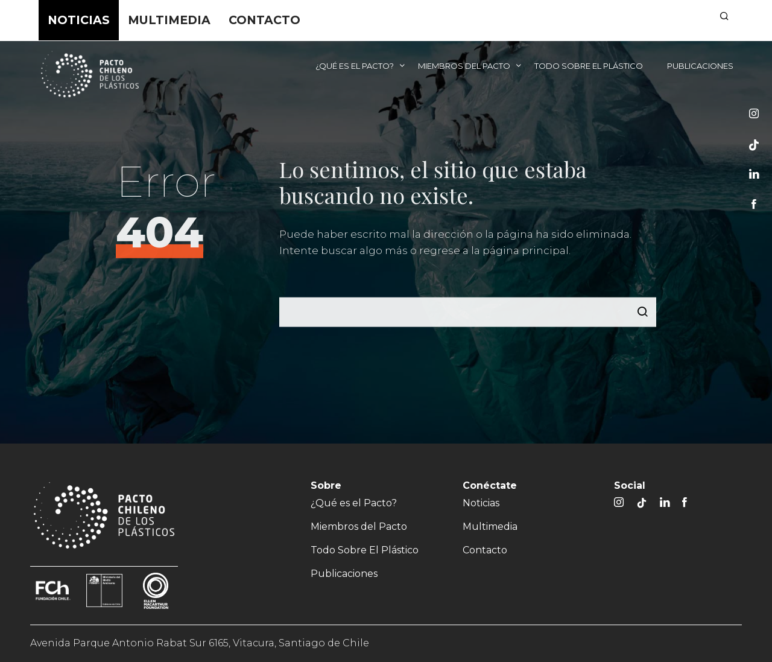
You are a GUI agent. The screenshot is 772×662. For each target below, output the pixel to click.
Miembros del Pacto (464, 66)
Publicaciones (700, 66)
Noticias (79, 20)
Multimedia (169, 20)
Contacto (264, 20)
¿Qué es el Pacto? (354, 66)
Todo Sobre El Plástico (588, 66)
